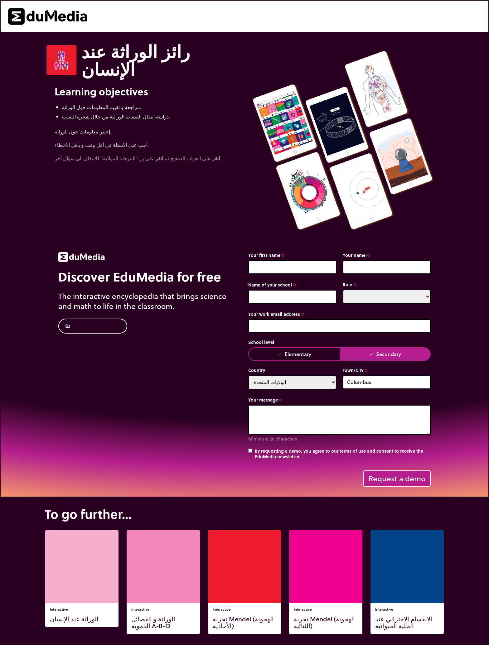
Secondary (385, 354)
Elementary (294, 354)
